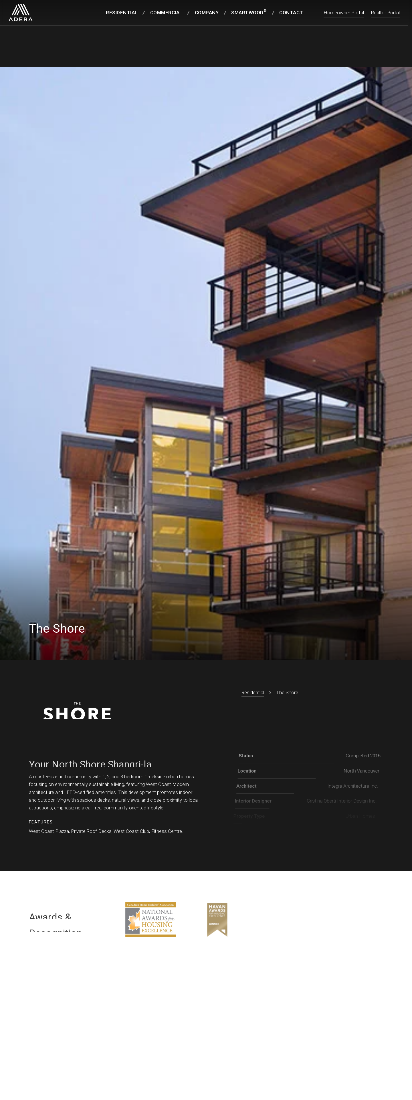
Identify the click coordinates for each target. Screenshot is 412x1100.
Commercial (166, 12)
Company (207, 12)
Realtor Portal (385, 12)
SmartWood (249, 12)
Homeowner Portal (344, 12)
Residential (122, 12)
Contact (291, 12)
